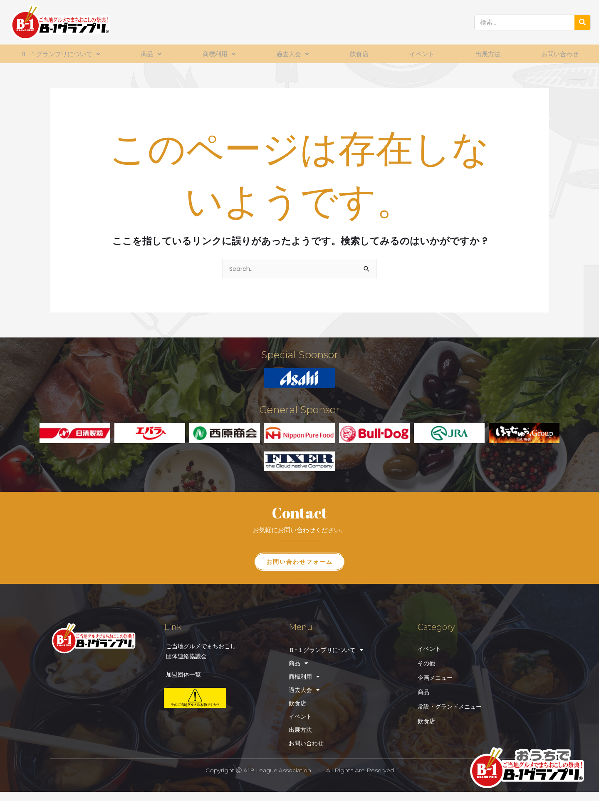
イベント (422, 54)
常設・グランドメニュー (452, 704)
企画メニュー (436, 675)
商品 (153, 54)
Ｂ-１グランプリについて (62, 54)
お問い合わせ (559, 54)
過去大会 (294, 54)
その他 (427, 660)
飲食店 (360, 54)
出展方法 (487, 54)
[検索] (582, 22)
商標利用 (220, 54)
